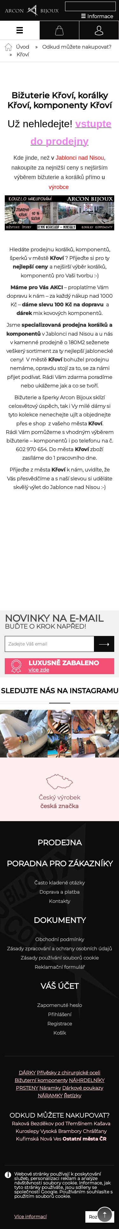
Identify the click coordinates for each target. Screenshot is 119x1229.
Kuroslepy (27, 1131)
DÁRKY (27, 1073)
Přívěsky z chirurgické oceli (68, 1073)
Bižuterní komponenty (41, 1080)
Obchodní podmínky (59, 939)
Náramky (50, 1088)
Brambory (70, 1131)
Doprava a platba (59, 892)
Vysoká (48, 1131)
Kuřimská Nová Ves (38, 1139)
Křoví (23, 55)
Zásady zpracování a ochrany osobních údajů (59, 949)
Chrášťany (95, 1131)
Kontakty (59, 901)
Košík (59, 1033)
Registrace (59, 1024)
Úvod (22, 47)
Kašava (102, 1124)
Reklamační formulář (60, 967)
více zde (39, 670)
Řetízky (72, 1096)
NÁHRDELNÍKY (86, 1080)
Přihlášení (59, 1014)
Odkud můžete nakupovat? (76, 47)
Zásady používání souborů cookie (60, 958)
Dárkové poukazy (82, 1088)
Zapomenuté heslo (59, 1005)
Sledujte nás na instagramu (59, 691)
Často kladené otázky (59, 883)
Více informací (30, 1216)
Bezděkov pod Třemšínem (61, 1124)
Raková (20, 1124)
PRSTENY (27, 1088)
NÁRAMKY (50, 1096)
